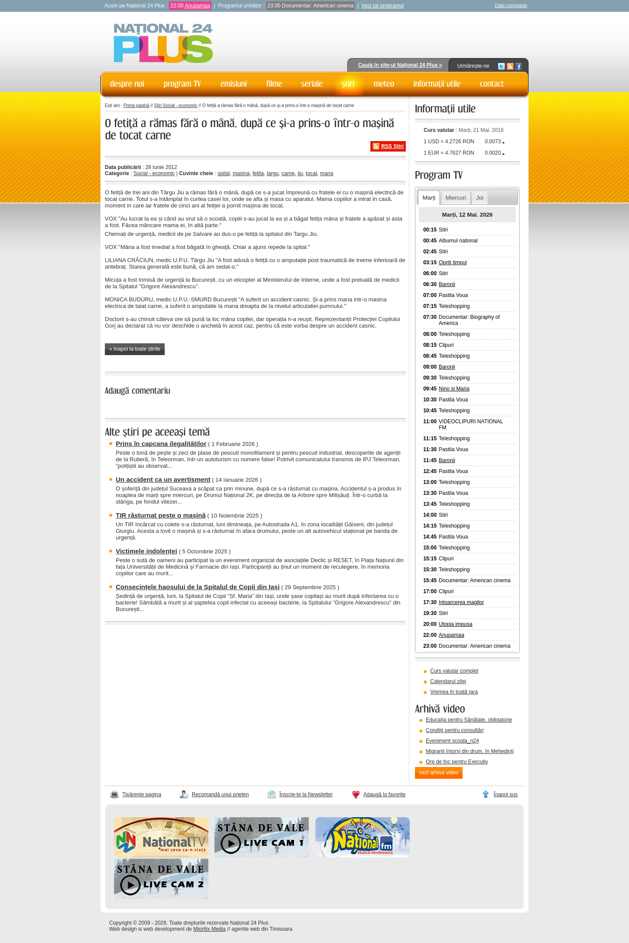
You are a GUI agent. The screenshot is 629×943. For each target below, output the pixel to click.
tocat (311, 173)
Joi (480, 197)
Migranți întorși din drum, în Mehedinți (470, 751)
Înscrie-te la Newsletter (306, 794)
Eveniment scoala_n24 (452, 741)
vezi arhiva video (438, 773)
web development (164, 929)
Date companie (511, 5)
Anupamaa (197, 6)
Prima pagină (136, 105)
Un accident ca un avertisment (163, 479)
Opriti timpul (453, 262)
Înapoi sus (506, 794)
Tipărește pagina (141, 794)
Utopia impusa (456, 624)
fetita (258, 173)
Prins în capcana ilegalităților (161, 443)
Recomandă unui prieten (220, 794)
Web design (123, 929)
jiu (300, 173)
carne (288, 173)
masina (241, 173)
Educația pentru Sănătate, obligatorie (469, 720)
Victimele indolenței (146, 551)
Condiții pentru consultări (455, 730)
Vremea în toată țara (454, 692)
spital (224, 173)
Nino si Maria (454, 389)
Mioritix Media (210, 929)
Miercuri (456, 197)
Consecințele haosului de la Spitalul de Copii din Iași (198, 587)
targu (273, 173)
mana (326, 173)
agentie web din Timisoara (262, 929)
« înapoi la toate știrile (134, 349)
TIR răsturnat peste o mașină (161, 515)
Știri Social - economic (175, 105)
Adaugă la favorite (384, 794)
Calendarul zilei (448, 681)
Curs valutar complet (454, 671)
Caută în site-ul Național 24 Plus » (400, 65)
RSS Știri (392, 146)
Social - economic (154, 173)
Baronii (447, 284)
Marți (428, 197)
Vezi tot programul (383, 6)
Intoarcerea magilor (461, 602)
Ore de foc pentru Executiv (457, 762)
